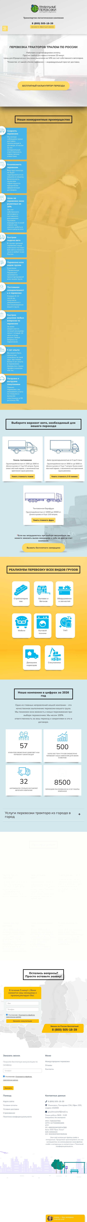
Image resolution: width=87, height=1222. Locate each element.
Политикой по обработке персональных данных (20, 1041)
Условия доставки (12, 1134)
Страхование (10, 1138)
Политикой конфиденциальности (69, 1170)
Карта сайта (9, 1126)
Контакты (49, 1094)
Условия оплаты (11, 1130)
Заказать (9, 1113)
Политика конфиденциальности (18, 1142)
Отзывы (48, 1090)
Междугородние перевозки (57, 1086)
